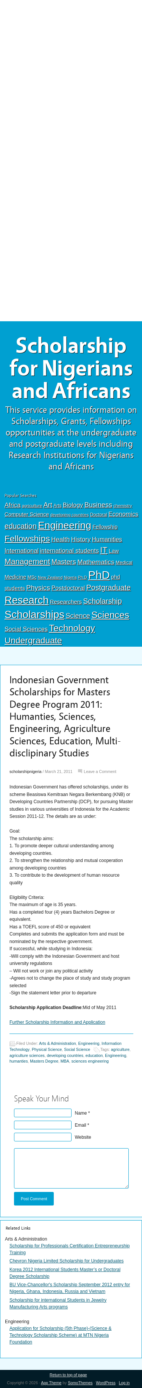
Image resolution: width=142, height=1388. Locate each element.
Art (48, 505)
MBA (65, 1061)
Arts (57, 505)
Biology (73, 505)
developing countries (69, 514)
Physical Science (47, 1049)
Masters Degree (44, 1061)
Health (60, 539)
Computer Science (27, 514)
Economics (123, 514)
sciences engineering (90, 1061)
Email (80, 1125)
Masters (63, 562)
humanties (18, 1061)
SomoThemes (80, 1382)
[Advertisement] (71, 55)
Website (83, 1137)
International (22, 550)
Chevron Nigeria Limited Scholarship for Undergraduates (66, 1261)
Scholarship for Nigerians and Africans (71, 368)
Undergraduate (33, 640)
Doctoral (98, 514)
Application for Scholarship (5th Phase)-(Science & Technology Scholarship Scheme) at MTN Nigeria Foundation (60, 1335)
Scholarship (102, 601)
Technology (72, 628)
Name (81, 1113)
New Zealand (50, 577)
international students (69, 550)
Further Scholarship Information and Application (57, 1022)
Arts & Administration (57, 1043)
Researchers (66, 602)
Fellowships (27, 538)
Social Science (77, 1049)
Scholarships (34, 614)
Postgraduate (108, 587)
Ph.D (82, 577)
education (21, 526)
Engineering (64, 525)
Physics (38, 588)
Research (26, 600)
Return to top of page (68, 1375)
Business (98, 505)
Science (78, 616)
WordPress (105, 1382)
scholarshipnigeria (25, 771)
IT (104, 550)
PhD (99, 575)
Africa (12, 505)
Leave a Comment (100, 771)
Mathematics (95, 562)
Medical (124, 562)
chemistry (123, 505)
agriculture (32, 505)
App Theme (51, 1382)
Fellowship (104, 527)
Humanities (107, 539)
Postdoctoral (68, 588)
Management (27, 561)
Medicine (15, 577)
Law (114, 551)
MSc (31, 577)
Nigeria (70, 577)
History (81, 539)
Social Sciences (26, 629)
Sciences (110, 615)
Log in (124, 1382)
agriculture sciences (27, 1055)
